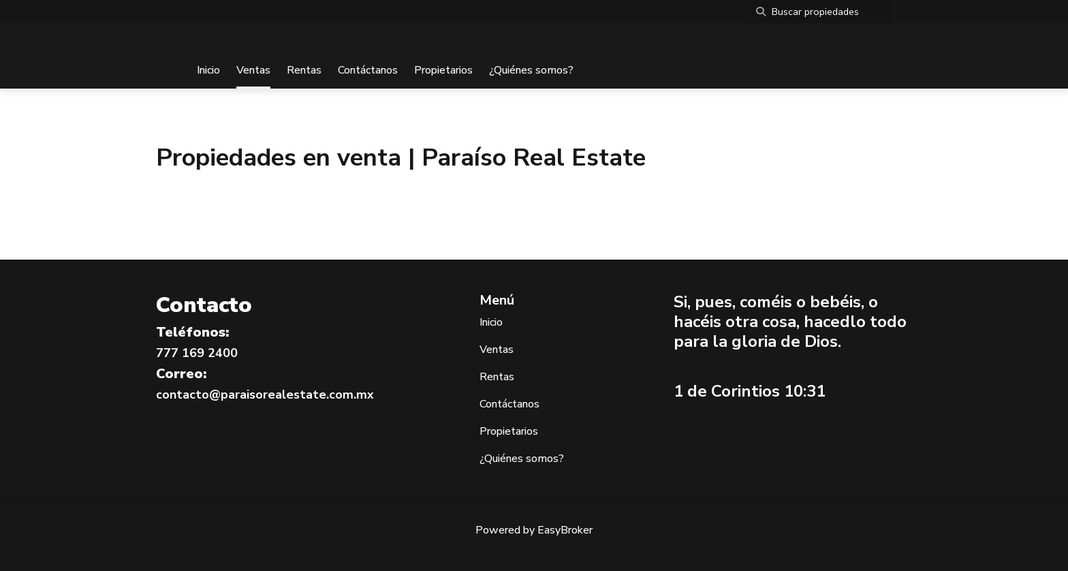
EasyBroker (565, 530)
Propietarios (443, 70)
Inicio (208, 70)
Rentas (304, 70)
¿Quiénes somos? (531, 70)
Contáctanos (368, 70)
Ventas (253, 70)
